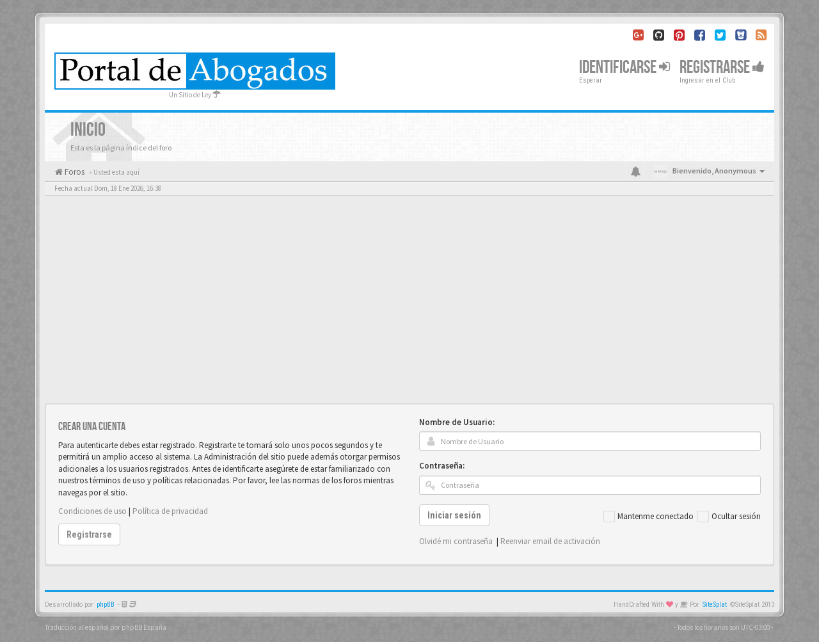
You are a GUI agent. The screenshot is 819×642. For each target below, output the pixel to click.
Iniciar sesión (454, 515)
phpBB (106, 604)
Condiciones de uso (92, 511)
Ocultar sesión (729, 516)
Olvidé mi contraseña (456, 541)
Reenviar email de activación (550, 541)
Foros (73, 171)
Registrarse (722, 67)
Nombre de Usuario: (457, 422)
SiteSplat (715, 604)
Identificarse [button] (624, 67)
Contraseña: (442, 465)
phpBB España (144, 627)
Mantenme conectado (648, 516)
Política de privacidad (170, 511)
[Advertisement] (409, 307)
